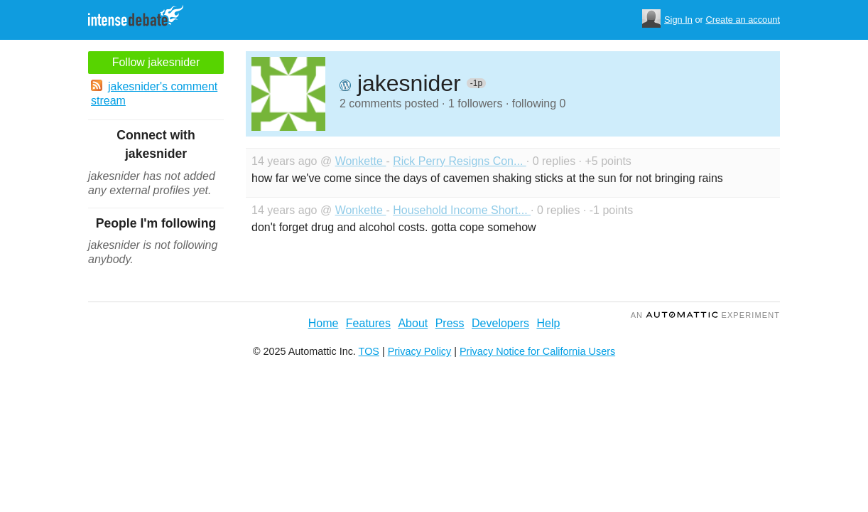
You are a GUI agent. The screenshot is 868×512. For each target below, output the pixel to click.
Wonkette (360, 161)
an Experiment (705, 315)
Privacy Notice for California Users (537, 351)
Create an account (742, 19)
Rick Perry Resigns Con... (459, 161)
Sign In (678, 19)
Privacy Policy (420, 351)
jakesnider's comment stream (154, 93)
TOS (369, 351)
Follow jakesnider (156, 62)
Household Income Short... (462, 210)
